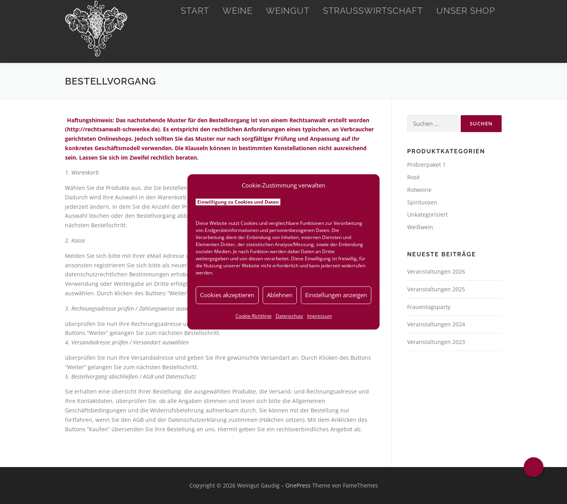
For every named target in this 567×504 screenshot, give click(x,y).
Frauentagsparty (428, 307)
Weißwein (420, 227)
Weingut (287, 11)
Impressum (319, 316)
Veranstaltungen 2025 (436, 289)
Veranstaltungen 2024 (436, 324)
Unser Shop (465, 11)
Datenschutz (289, 316)
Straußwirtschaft (373, 11)
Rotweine (419, 189)
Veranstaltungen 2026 (436, 271)
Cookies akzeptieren (227, 295)
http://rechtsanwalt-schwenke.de (112, 129)
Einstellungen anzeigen (336, 295)
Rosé (413, 177)
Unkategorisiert (427, 214)
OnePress (298, 485)
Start (195, 11)
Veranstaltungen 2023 (436, 342)
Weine (237, 11)
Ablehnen (280, 295)
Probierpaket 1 (426, 164)
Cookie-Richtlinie (253, 316)
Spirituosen (422, 202)
